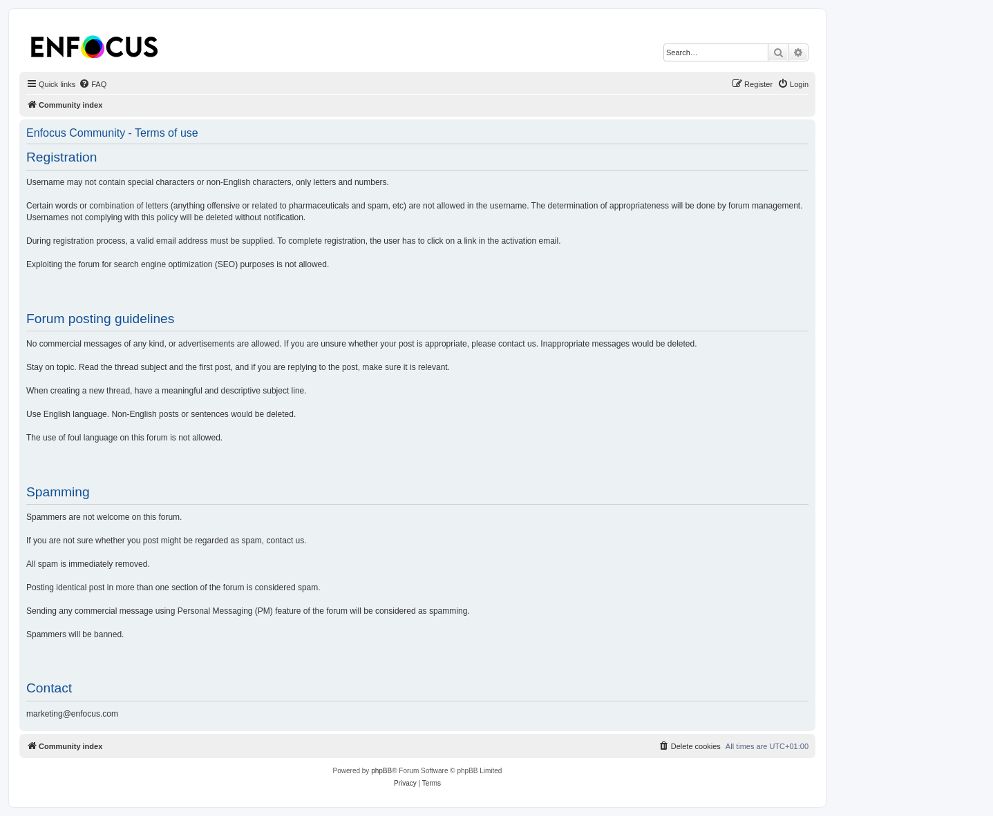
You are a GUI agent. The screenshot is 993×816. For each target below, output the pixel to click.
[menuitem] (92, 84)
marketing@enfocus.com (72, 714)
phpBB (381, 771)
